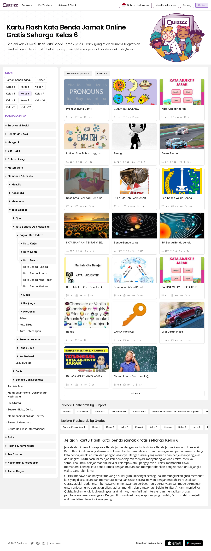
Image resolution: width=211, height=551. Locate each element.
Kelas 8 (10, 100)
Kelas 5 (10, 93)
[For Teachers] (45, 5)
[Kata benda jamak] (78, 73)
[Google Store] (194, 543)
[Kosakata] (83, 411)
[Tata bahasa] (118, 411)
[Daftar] (201, 5)
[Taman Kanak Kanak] (74, 427)
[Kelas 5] (153, 427)
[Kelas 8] (196, 427)
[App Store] (174, 543)
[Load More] (134, 393)
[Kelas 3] (124, 427)
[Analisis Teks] (139, 411)
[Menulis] (66, 411)
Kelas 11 (10, 107)
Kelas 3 (24, 86)
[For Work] (27, 5)
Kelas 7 (39, 93)
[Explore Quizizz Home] (10, 5)
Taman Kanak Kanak (18, 80)
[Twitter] (32, 543)
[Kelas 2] (110, 427)
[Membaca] (100, 411)
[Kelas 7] (182, 427)
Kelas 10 (40, 100)
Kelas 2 (10, 86)
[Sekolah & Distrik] (67, 5)
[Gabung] (187, 5)
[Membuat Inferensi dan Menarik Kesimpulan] (176, 411)
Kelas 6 (25, 93)
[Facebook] (38, 543)
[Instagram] (43, 543)
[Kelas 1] (96, 427)
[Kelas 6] (102, 73)
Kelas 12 (26, 107)
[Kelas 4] (139, 427)
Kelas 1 (41, 80)
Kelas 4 (39, 86)
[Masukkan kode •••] (166, 5)
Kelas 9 (24, 100)
